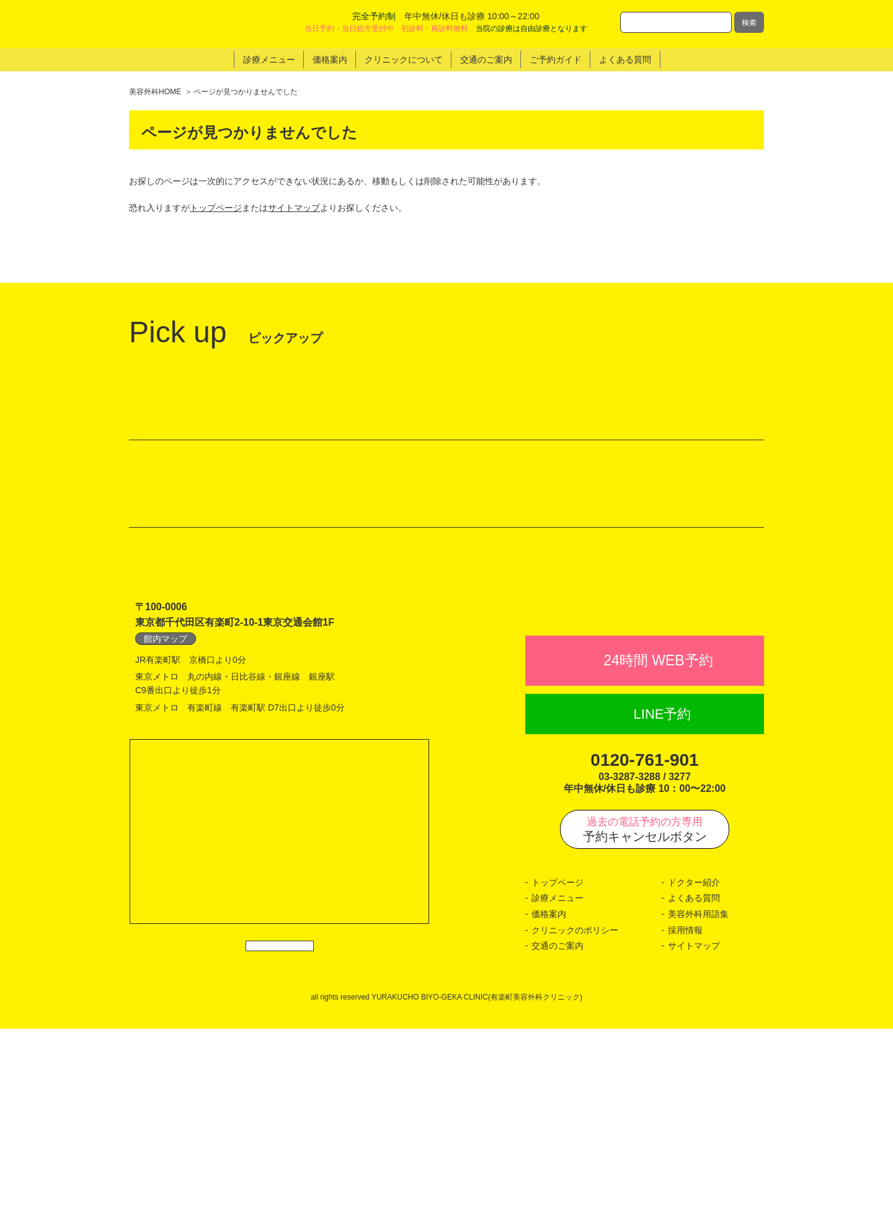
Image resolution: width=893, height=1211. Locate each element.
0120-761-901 (644, 942)
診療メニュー (557, 1080)
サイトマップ (294, 208)
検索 (749, 22)
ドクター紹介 (694, 1065)
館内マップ (165, 794)
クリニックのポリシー (574, 1112)
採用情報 (685, 1112)
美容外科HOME (155, 91)
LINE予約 (662, 896)
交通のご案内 (557, 1128)
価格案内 (548, 1096)
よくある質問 (694, 1080)
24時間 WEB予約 (658, 843)
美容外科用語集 (698, 1096)
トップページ (216, 208)
